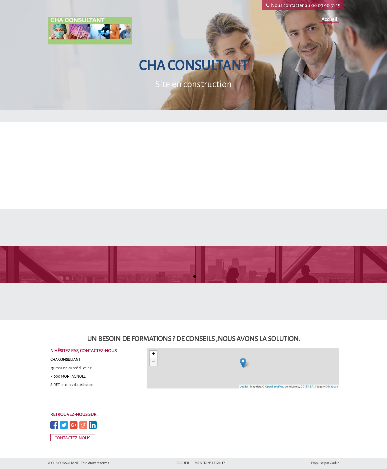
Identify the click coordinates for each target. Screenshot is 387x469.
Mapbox (333, 386)
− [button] (153, 362)
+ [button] (153, 354)
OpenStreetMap (274, 386)
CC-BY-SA (307, 386)
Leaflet (244, 386)
